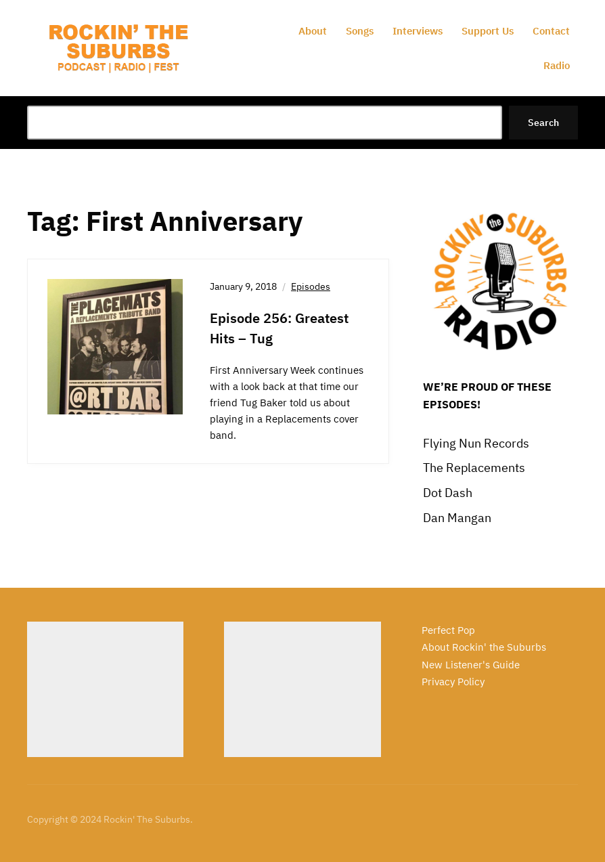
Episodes (310, 286)
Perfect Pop (448, 630)
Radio (556, 65)
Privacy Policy (453, 681)
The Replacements (474, 467)
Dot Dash (447, 492)
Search (543, 122)
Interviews (418, 30)
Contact (551, 30)
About (312, 30)
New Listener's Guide (471, 664)
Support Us (488, 30)
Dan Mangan (457, 517)
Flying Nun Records (476, 443)
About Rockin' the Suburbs (484, 647)
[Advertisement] (105, 689)
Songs (360, 30)
